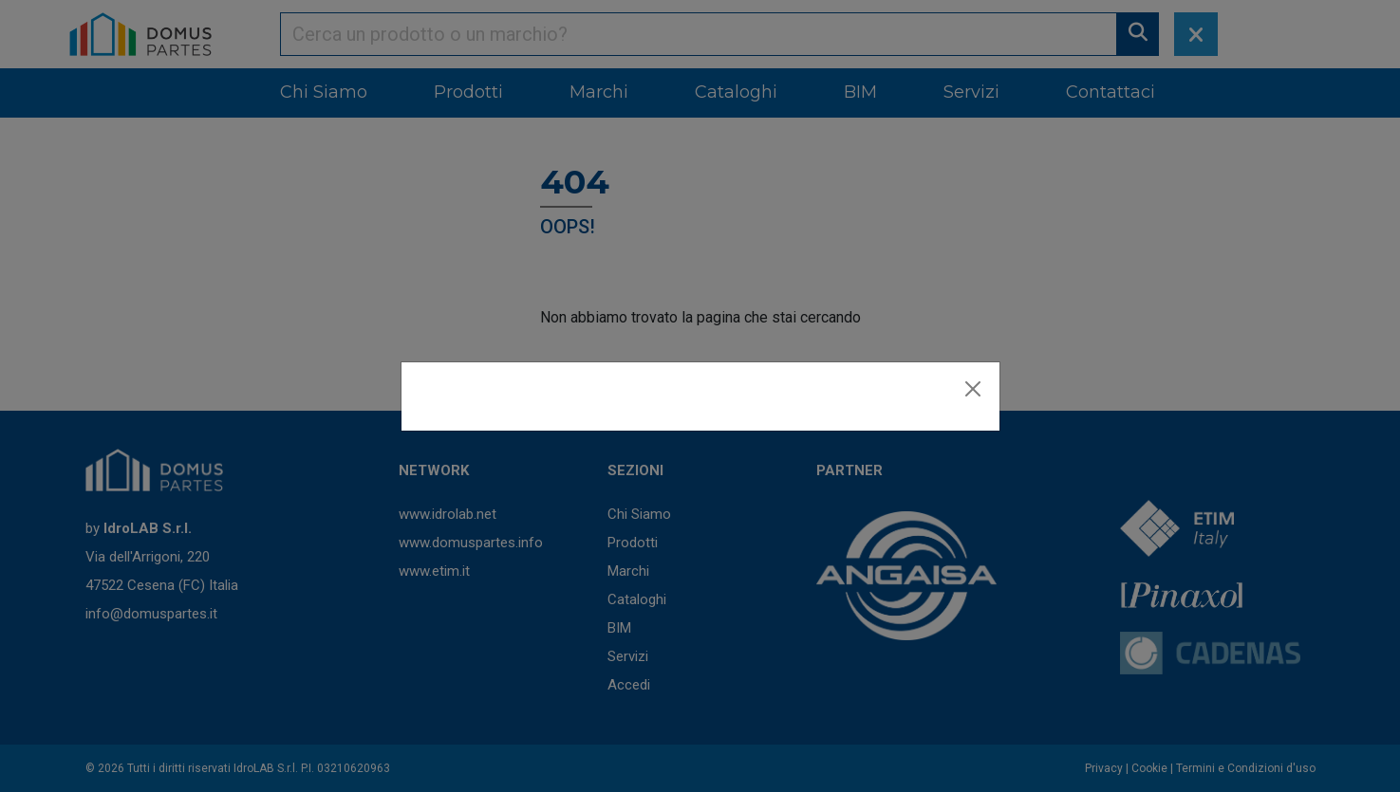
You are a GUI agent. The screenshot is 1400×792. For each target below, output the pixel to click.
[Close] (972, 389)
